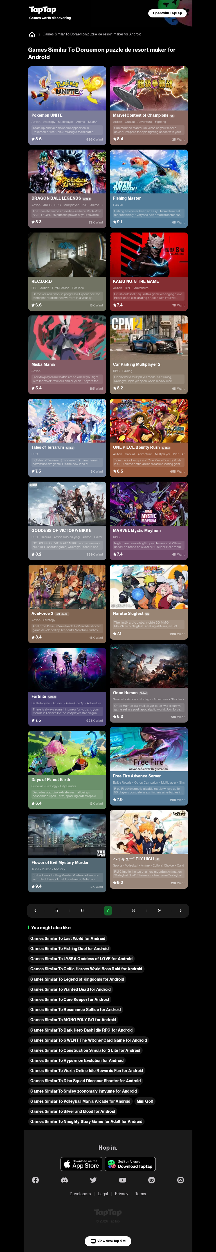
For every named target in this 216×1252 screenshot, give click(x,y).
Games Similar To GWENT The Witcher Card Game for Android (88, 1040)
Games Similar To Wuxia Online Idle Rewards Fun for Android (86, 1070)
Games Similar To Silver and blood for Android (72, 1111)
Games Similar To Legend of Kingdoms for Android (77, 979)
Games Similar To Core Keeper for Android (69, 999)
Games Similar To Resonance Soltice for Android (75, 1009)
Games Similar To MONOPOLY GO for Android (73, 1020)
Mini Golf (145, 1101)
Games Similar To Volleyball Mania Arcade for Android (80, 1101)
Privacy (121, 1194)
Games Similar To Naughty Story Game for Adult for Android (86, 1121)
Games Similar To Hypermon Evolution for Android (76, 1060)
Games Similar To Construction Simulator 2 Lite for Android (85, 1050)
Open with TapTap (167, 13)
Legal (103, 1194)
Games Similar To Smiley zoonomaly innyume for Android (83, 1091)
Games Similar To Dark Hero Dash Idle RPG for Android (81, 1030)
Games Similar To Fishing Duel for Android (69, 948)
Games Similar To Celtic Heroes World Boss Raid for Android (86, 969)
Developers (80, 1194)
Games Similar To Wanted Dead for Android (70, 989)
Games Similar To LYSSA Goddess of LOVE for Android (81, 959)
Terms (140, 1194)
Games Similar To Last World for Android (67, 938)
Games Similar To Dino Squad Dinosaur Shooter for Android (85, 1081)
